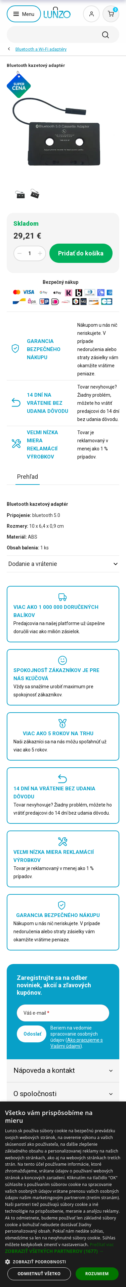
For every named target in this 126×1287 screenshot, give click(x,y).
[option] (20, 194)
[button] (63, 1251)
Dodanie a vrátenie (63, 563)
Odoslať (32, 1034)
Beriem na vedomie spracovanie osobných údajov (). (76, 1037)
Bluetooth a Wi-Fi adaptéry (41, 49)
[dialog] (63, 1194)
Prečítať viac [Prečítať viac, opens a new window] (102, 1244)
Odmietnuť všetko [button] (38, 1274)
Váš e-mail (36, 1013)
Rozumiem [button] (97, 1274)
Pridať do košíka (80, 253)
